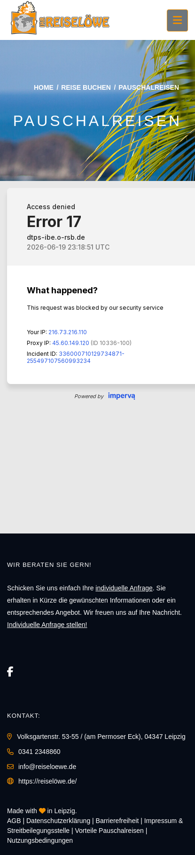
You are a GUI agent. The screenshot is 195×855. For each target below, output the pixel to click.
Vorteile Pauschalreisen (109, 830)
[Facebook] (10, 672)
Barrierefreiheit (117, 820)
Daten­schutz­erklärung (58, 820)
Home (44, 87)
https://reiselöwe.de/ (47, 781)
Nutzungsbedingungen (40, 840)
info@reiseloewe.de (47, 766)
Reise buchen (86, 87)
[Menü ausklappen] (177, 20)
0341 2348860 (39, 751)
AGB (14, 820)
